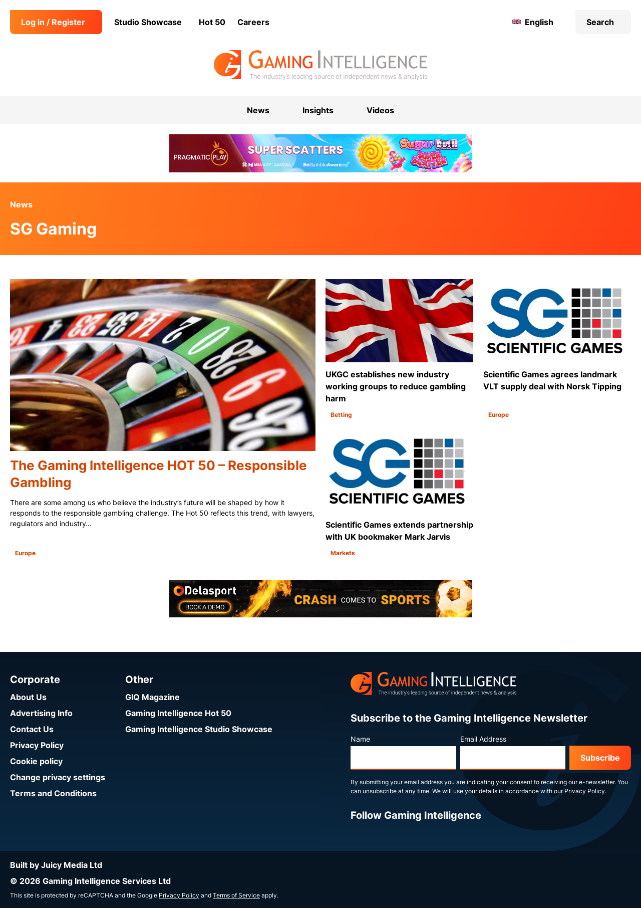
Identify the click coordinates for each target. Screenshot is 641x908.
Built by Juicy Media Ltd (56, 865)
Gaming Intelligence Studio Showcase (198, 729)
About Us (28, 697)
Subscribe (600, 758)
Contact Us (32, 729)
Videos (380, 110)
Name (360, 739)
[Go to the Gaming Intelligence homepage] (320, 65)
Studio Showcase (148, 22)
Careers (253, 22)
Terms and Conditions (53, 793)
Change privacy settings (57, 777)
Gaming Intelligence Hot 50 (178, 713)
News (21, 204)
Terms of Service (236, 895)
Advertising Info (41, 713)
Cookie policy (36, 761)
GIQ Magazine (152, 697)
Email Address (483, 739)
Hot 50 (212, 22)
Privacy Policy (37, 745)
